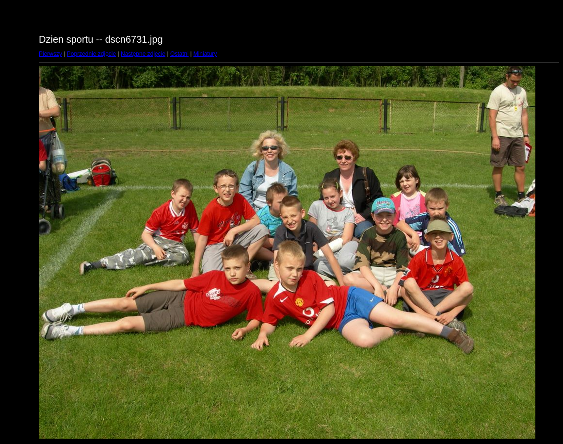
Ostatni (179, 53)
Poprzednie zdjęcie (91, 53)
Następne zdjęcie (143, 53)
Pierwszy (50, 53)
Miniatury (205, 53)
